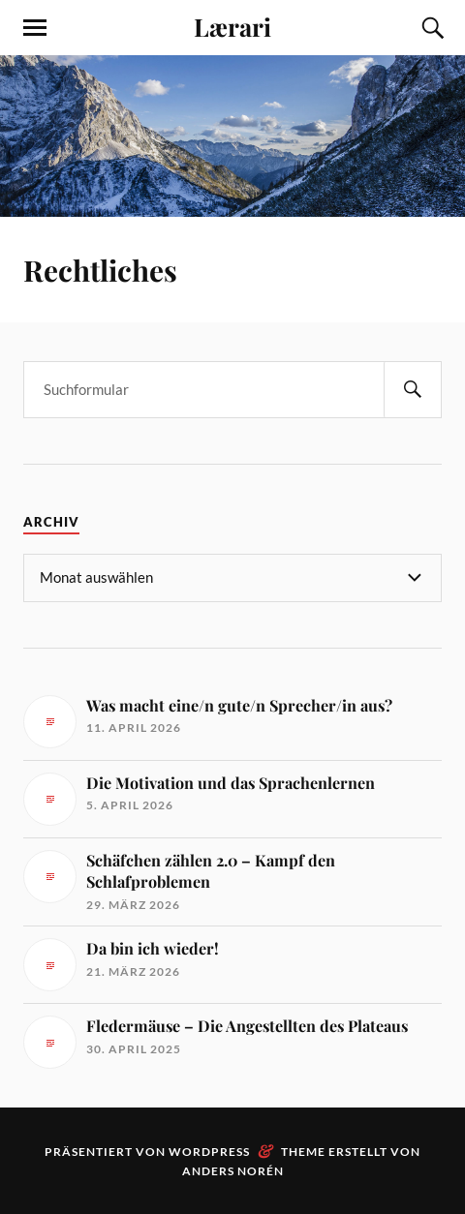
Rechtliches (100, 269)
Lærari (232, 26)
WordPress (209, 1151)
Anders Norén (233, 1171)
